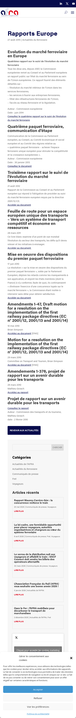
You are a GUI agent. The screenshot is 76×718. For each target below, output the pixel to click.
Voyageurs (17, 483)
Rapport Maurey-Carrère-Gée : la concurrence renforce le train (33, 501)
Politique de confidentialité (38, 713)
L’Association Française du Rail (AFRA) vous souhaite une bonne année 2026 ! (36, 585)
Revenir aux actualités (24, 430)
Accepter (38, 689)
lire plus (19, 511)
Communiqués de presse (25, 473)
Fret (14, 478)
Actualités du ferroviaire (34, 39)
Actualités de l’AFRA (23, 464)
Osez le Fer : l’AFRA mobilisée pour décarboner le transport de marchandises (34, 610)
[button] (71, 658)
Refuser (38, 698)
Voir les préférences (38, 706)
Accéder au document (19, 247)
